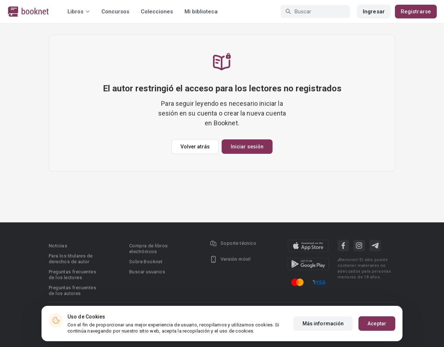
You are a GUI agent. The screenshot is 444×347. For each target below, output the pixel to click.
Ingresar (374, 11)
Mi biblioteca (201, 11)
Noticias (58, 245)
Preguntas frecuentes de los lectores (72, 274)
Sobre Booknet (145, 261)
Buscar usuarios (147, 271)
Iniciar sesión (247, 146)
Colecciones (157, 11)
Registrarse (416, 11)
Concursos (115, 11)
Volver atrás (195, 146)
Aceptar (376, 326)
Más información (323, 326)
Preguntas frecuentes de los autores (72, 290)
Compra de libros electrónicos (148, 248)
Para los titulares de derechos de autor (70, 258)
